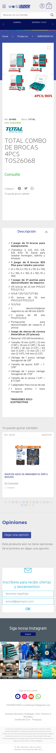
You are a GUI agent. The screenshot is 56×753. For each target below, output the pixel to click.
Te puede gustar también (17, 194)
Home (5, 36)
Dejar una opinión (16, 535)
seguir (28, 634)
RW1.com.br (38, 749)
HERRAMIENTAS (45, 36)
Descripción (32, 231)
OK (28, 609)
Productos (22, 36)
